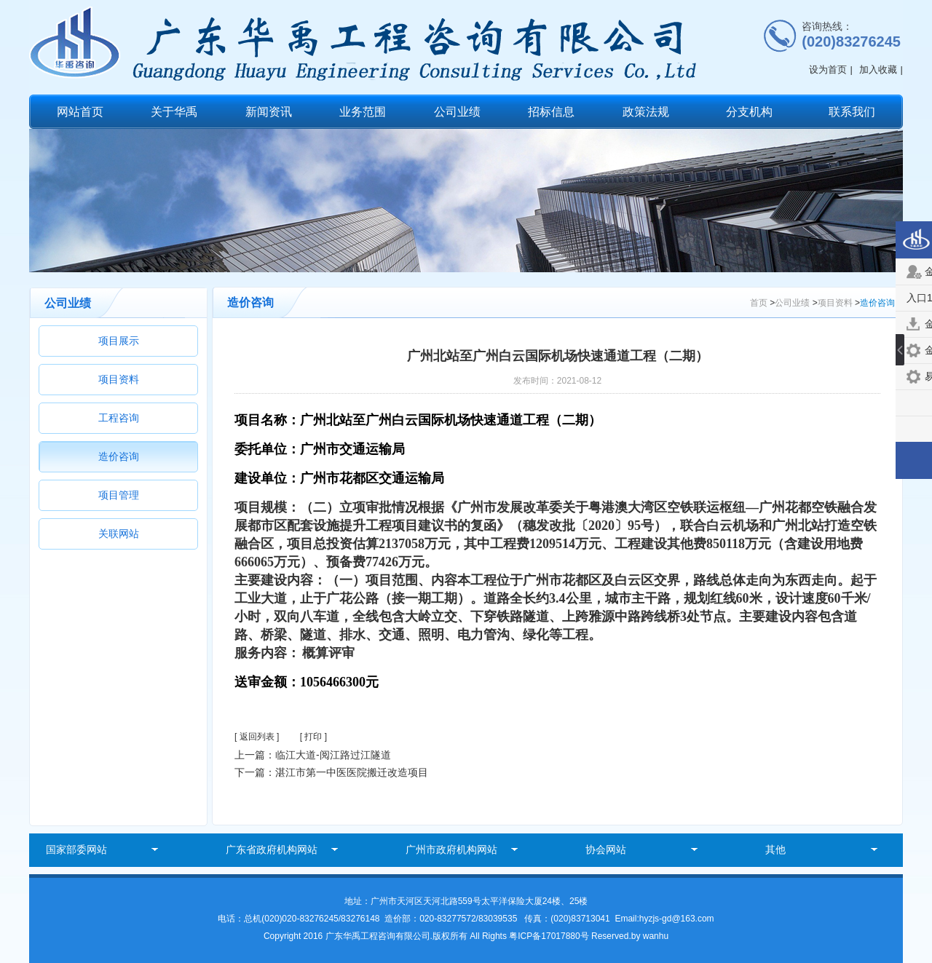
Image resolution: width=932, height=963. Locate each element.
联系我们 (852, 112)
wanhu (655, 936)
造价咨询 (118, 456)
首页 (758, 303)
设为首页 (828, 69)
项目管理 (118, 495)
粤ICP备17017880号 (550, 936)
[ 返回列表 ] (256, 737)
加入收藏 (878, 69)
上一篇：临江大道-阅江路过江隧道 (312, 755)
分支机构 (749, 112)
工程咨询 (118, 418)
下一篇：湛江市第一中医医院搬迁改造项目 (331, 772)
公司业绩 (457, 112)
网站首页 (80, 112)
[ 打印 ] (313, 737)
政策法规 (646, 112)
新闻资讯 (268, 112)
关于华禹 (174, 112)
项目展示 (118, 340)
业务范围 (362, 112)
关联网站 (118, 533)
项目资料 (118, 379)
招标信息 (551, 112)
